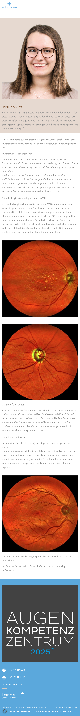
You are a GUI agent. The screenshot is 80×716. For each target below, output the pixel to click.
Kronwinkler (16, 677)
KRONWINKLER (16, 669)
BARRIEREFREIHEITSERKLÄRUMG (25, 711)
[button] (4, 711)
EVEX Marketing (63, 711)
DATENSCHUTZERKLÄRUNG (65, 707)
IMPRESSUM (46, 707)
